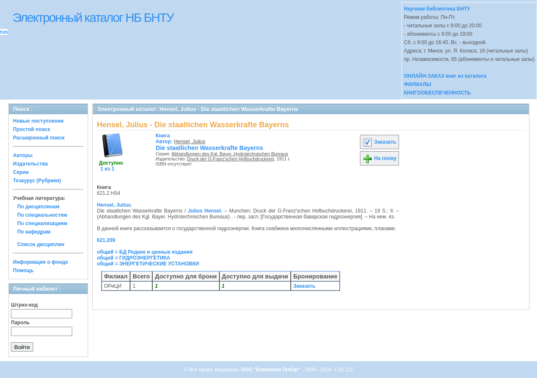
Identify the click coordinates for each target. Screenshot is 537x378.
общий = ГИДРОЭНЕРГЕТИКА (133, 258)
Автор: (165, 138)
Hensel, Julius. (114, 205)
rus (4, 32)
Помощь (23, 270)
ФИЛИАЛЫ (417, 84)
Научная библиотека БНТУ (437, 9)
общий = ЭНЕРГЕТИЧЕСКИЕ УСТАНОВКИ (148, 264)
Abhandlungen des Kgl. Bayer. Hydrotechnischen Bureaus (230, 153)
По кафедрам (33, 232)
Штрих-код (24, 305)
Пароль (20, 323)
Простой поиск (31, 129)
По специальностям (42, 215)
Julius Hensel (204, 211)
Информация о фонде (40, 262)
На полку (379, 158)
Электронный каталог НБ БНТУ (93, 17)
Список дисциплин (41, 244)
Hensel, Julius (190, 141)
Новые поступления (38, 121)
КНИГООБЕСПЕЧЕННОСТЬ (437, 93)
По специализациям (42, 223)
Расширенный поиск (39, 138)
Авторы (23, 155)
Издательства (30, 164)
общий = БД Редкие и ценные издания (145, 252)
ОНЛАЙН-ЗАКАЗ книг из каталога (445, 76)
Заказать (379, 142)
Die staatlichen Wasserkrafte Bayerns (209, 147)
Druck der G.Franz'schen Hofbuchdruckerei (230, 158)
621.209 (106, 240)
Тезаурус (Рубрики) (37, 181)
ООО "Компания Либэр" (271, 370)
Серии (21, 172)
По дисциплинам (38, 207)
